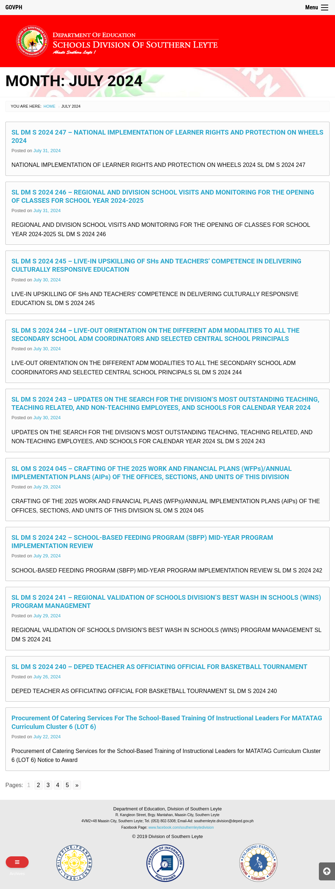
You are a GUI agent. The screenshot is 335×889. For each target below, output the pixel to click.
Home (50, 106)
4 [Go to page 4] (57, 785)
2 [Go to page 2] (38, 785)
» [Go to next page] (76, 785)
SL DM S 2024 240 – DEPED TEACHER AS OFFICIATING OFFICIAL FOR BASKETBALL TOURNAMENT (159, 666)
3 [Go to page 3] (48, 785)
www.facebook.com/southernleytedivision (181, 827)
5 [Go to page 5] (67, 785)
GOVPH (13, 7)
